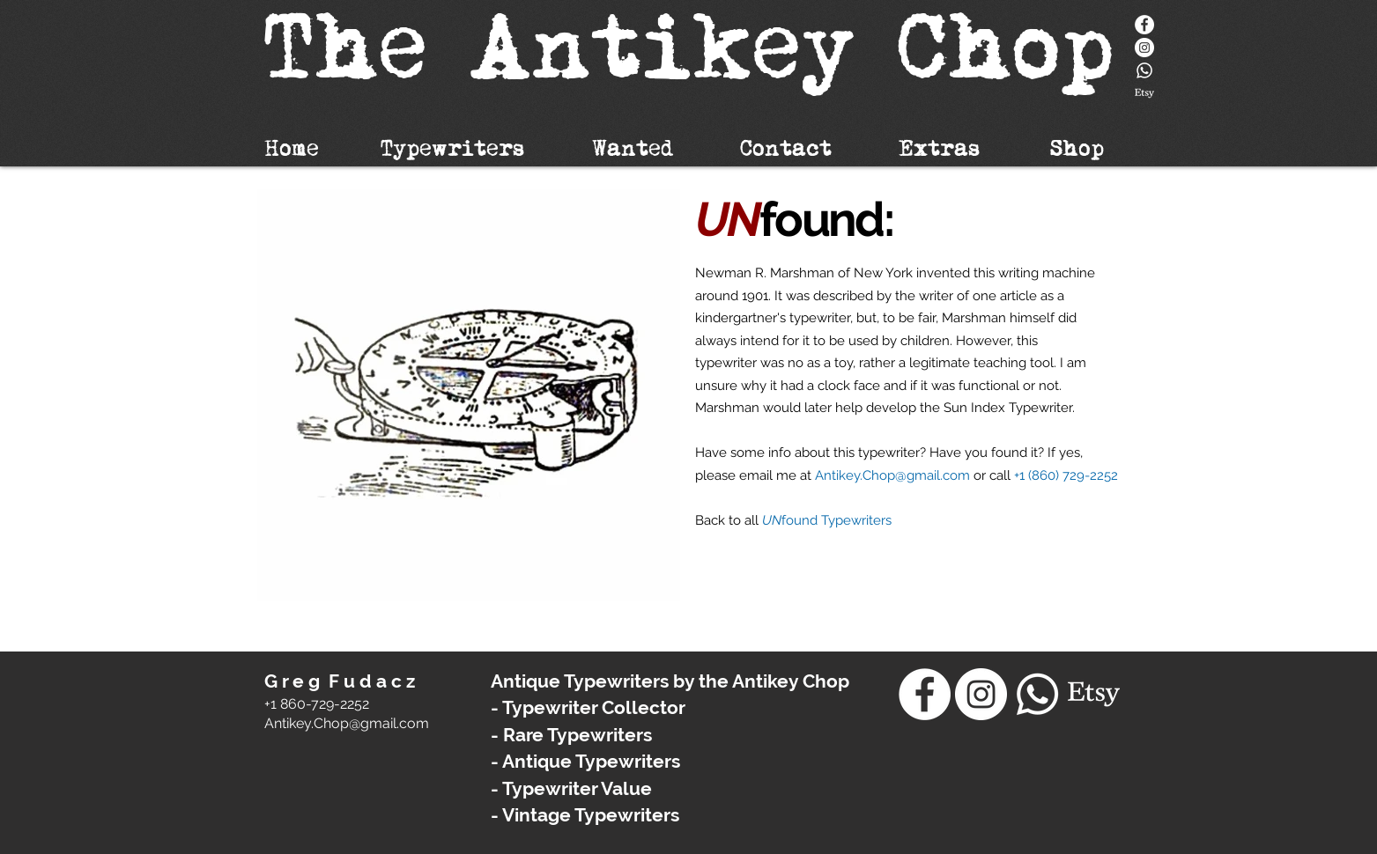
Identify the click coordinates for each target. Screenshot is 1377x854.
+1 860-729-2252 (316, 704)
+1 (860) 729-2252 (1066, 475)
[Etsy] (1144, 93)
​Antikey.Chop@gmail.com (346, 723)
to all (745, 520)
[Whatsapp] (1144, 70)
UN (771, 520)
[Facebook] (1144, 24)
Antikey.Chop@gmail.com (892, 475)
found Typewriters (836, 520)
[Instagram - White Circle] (1144, 47)
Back (712, 520)
